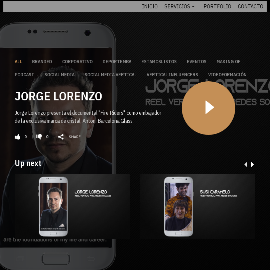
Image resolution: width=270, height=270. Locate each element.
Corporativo (77, 60)
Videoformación (227, 73)
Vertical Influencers (172, 73)
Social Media (59, 73)
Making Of (228, 60)
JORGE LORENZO (58, 94)
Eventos (197, 60)
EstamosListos (159, 60)
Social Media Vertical (111, 73)
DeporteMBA (117, 60)
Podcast (24, 73)
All (18, 60)
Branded (42, 60)
